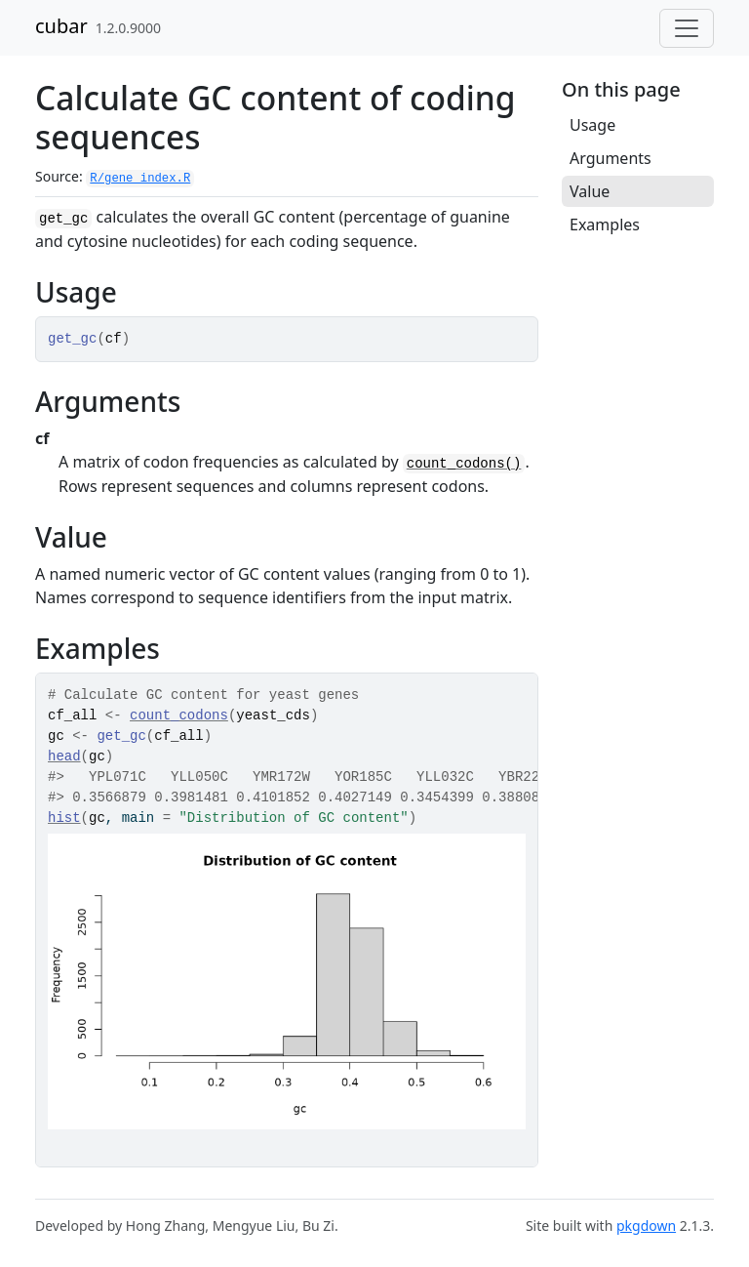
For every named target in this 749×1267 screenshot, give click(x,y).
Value (590, 191)
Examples (605, 224)
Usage (592, 125)
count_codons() (464, 463)
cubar (61, 26)
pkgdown (646, 1225)
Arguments (610, 158)
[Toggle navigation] (686, 28)
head (64, 756)
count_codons (179, 715)
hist (64, 818)
